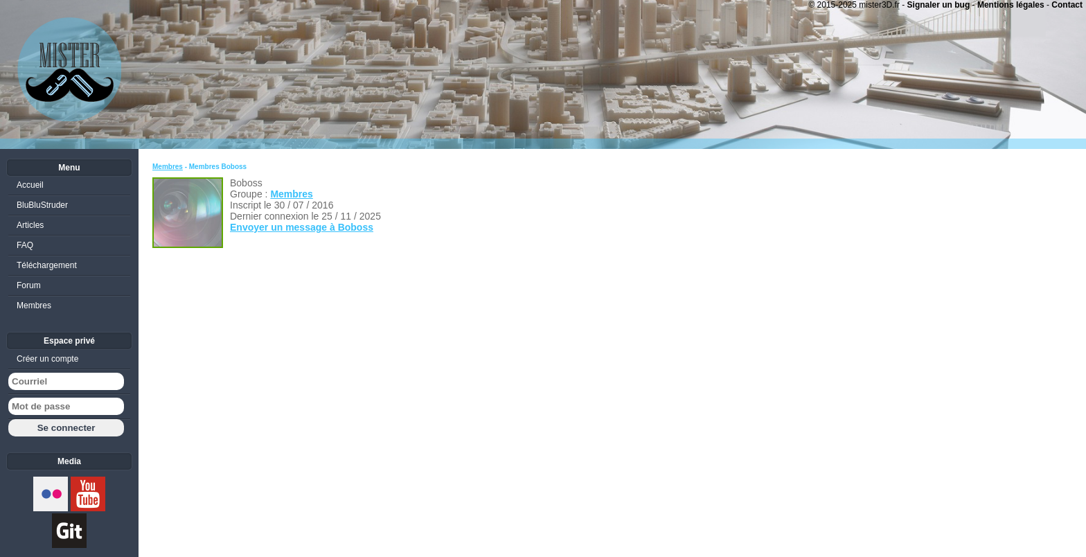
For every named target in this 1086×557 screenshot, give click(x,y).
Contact (1067, 5)
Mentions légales (1010, 5)
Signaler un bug (938, 5)
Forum (29, 285)
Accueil (30, 185)
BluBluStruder (42, 205)
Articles (30, 225)
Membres (167, 166)
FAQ (25, 245)
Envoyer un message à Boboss (301, 227)
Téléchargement (47, 265)
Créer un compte (47, 359)
